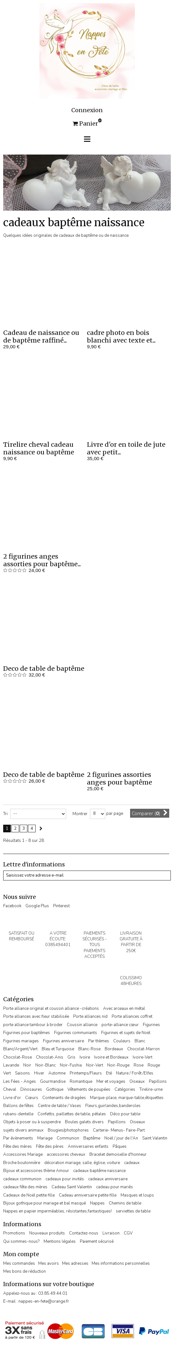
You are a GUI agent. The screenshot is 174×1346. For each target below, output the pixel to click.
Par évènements (18, 1138)
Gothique (54, 1089)
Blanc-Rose (89, 1049)
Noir (27, 1065)
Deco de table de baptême (43, 668)
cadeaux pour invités (64, 1179)
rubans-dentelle (18, 1114)
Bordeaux (114, 1049)
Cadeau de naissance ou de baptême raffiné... (41, 336)
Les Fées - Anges (19, 1081)
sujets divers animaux (23, 1130)
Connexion (87, 110)
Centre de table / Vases (59, 1106)
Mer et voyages (110, 1081)
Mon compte (21, 1254)
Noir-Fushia (71, 1065)
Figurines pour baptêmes (26, 1033)
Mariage (44, 1138)
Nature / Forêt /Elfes (134, 1073)
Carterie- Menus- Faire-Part (119, 1130)
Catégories (125, 1089)
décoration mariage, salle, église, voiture (82, 1163)
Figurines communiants (75, 1033)
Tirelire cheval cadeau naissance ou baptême (38, 448)
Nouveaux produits (47, 1233)
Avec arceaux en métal (124, 1008)
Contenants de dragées (64, 1098)
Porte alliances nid (90, 1016)
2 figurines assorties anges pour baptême (119, 778)
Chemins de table (125, 1203)
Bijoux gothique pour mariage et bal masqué (44, 1203)
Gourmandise (53, 1081)
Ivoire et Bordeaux (111, 1057)
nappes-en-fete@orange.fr (43, 1301)
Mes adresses (75, 1263)
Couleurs (121, 1041)
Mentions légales (60, 1241)
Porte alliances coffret (132, 1016)
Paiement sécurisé (97, 1241)
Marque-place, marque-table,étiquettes (127, 1098)
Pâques (120, 1146)
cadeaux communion (22, 1179)
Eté (109, 1073)
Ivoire (85, 1057)
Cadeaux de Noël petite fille (29, 1195)
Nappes (97, 1203)
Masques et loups (137, 1195)
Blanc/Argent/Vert (20, 1049)
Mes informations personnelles (121, 1263)
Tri (5, 814)
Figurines (151, 1025)
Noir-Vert (94, 1065)
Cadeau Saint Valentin (72, 1187)
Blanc (140, 1041)
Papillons (158, 1081)
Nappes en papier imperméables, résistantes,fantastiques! (57, 1211)
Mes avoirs (48, 1263)
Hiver (39, 1073)
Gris (71, 1057)
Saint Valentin (154, 1138)
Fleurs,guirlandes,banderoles (113, 1106)
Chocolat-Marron (143, 1049)
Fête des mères (17, 1146)
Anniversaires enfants (88, 1146)
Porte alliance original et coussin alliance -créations (51, 1008)
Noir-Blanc (45, 1065)
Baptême (91, 1138)
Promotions (14, 1233)
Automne (57, 1073)
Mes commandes (19, 1263)
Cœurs (31, 1098)
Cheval (9, 1089)
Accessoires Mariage (23, 1154)
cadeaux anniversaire (108, 1179)
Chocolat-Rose (17, 1057)
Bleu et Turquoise (58, 1049)
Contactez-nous (83, 1233)
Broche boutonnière (21, 1163)
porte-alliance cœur (120, 1025)
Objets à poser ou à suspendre (32, 1122)
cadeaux (132, 1163)
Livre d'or (12, 1098)
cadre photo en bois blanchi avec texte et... (121, 336)
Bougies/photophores (68, 1130)
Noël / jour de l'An (121, 1138)
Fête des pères (50, 1146)
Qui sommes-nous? (21, 1241)
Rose (138, 1065)
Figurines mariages (21, 1041)
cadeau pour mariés (114, 1187)
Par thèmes (98, 1041)
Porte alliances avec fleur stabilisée (36, 1016)
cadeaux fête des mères (25, 1187)
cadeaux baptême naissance (99, 1171)
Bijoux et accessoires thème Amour (36, 1171)
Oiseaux (137, 1081)
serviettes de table (133, 1211)
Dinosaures (31, 1089)
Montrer (80, 814)
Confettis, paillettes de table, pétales (72, 1114)
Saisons (22, 1073)
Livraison (111, 1233)
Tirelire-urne (151, 1089)
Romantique (81, 1081)
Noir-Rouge (118, 1065)
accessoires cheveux (66, 1154)
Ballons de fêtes (18, 1106)
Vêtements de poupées (88, 1089)
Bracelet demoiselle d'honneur (118, 1154)
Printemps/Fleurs (86, 1073)
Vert (7, 1073)
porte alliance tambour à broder (33, 1025)
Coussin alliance (82, 1025)
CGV (128, 1233)
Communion (68, 1138)
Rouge (154, 1065)
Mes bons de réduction (24, 1271)
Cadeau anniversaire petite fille (87, 1195)
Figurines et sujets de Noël (125, 1033)
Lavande (11, 1065)
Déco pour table (125, 1114)
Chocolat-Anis (49, 1057)
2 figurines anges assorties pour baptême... (42, 560)
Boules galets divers (84, 1122)
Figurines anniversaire (63, 1041)
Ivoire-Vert (142, 1057)
